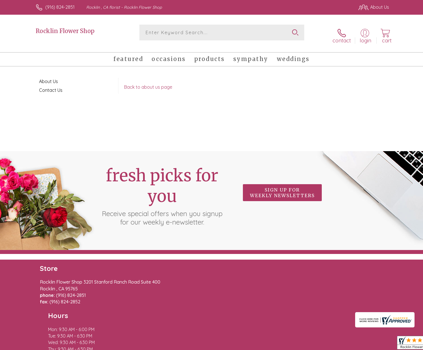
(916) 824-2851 (60, 7)
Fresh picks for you (162, 190)
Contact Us (50, 85)
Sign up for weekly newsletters (282, 187)
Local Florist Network (339, 344)
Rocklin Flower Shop (65, 30)
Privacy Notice (298, 344)
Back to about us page (148, 82)
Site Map (374, 344)
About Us (48, 76)
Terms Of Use (265, 344)
